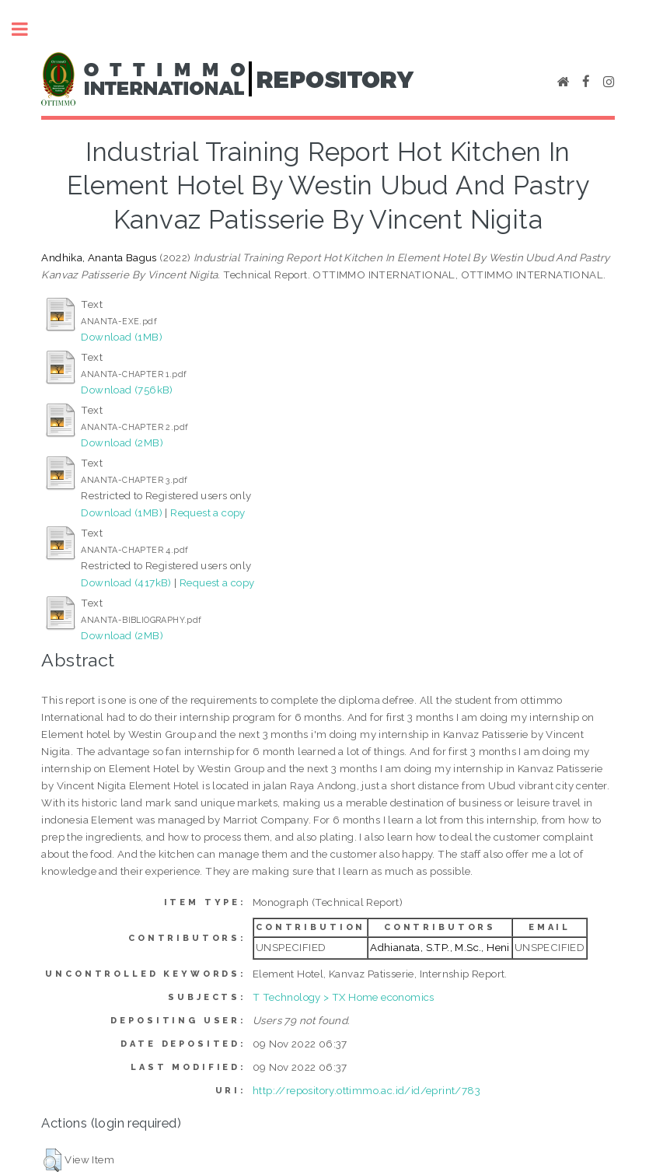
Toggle (28, 29)
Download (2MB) (122, 442)
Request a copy (208, 512)
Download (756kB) (127, 389)
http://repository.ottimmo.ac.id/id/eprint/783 (366, 1090)
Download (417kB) (126, 582)
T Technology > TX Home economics (343, 997)
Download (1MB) (121, 336)
